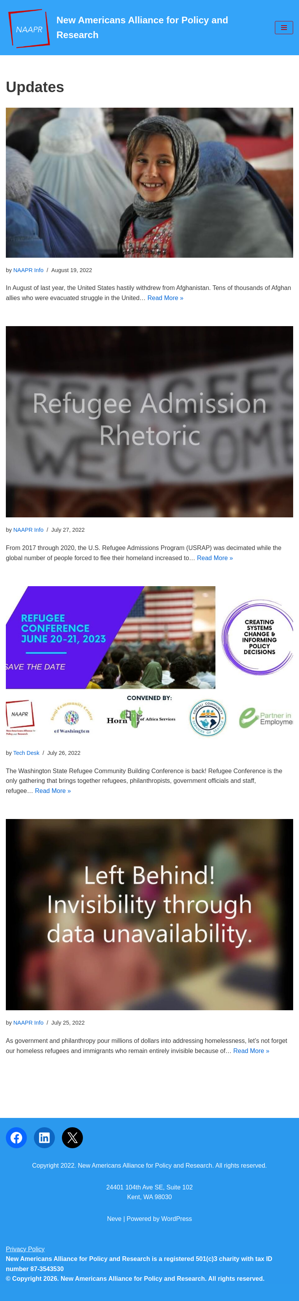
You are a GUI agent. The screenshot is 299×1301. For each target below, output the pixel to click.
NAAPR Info (28, 270)
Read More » (166, 298)
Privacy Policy (25, 1249)
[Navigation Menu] (284, 27)
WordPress (176, 1218)
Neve (114, 1218)
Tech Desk (26, 753)
